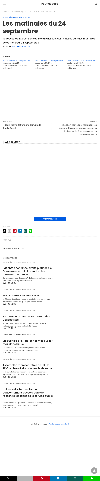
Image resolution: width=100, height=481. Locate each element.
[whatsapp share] (25, 231)
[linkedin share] (20, 231)
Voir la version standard (59, 424)
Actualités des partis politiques (42, 12)
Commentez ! (50, 218)
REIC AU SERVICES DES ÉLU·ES (21, 295)
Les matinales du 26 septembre (81, 60)
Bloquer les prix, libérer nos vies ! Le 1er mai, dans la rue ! (27, 342)
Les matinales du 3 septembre (16, 60)
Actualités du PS (21, 46)
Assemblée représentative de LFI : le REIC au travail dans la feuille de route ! (28, 366)
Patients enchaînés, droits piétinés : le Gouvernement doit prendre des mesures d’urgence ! (27, 271)
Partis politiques (19, 12)
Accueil (6, 12)
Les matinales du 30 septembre (49, 60)
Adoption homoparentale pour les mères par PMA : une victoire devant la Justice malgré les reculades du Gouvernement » (77, 129)
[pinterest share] (15, 231)
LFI (34, 262)
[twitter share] (4, 231)
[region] (50, 95)
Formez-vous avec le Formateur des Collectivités (26, 318)
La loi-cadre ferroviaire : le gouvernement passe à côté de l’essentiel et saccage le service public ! (28, 394)
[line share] (30, 231)
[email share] (9, 231)
